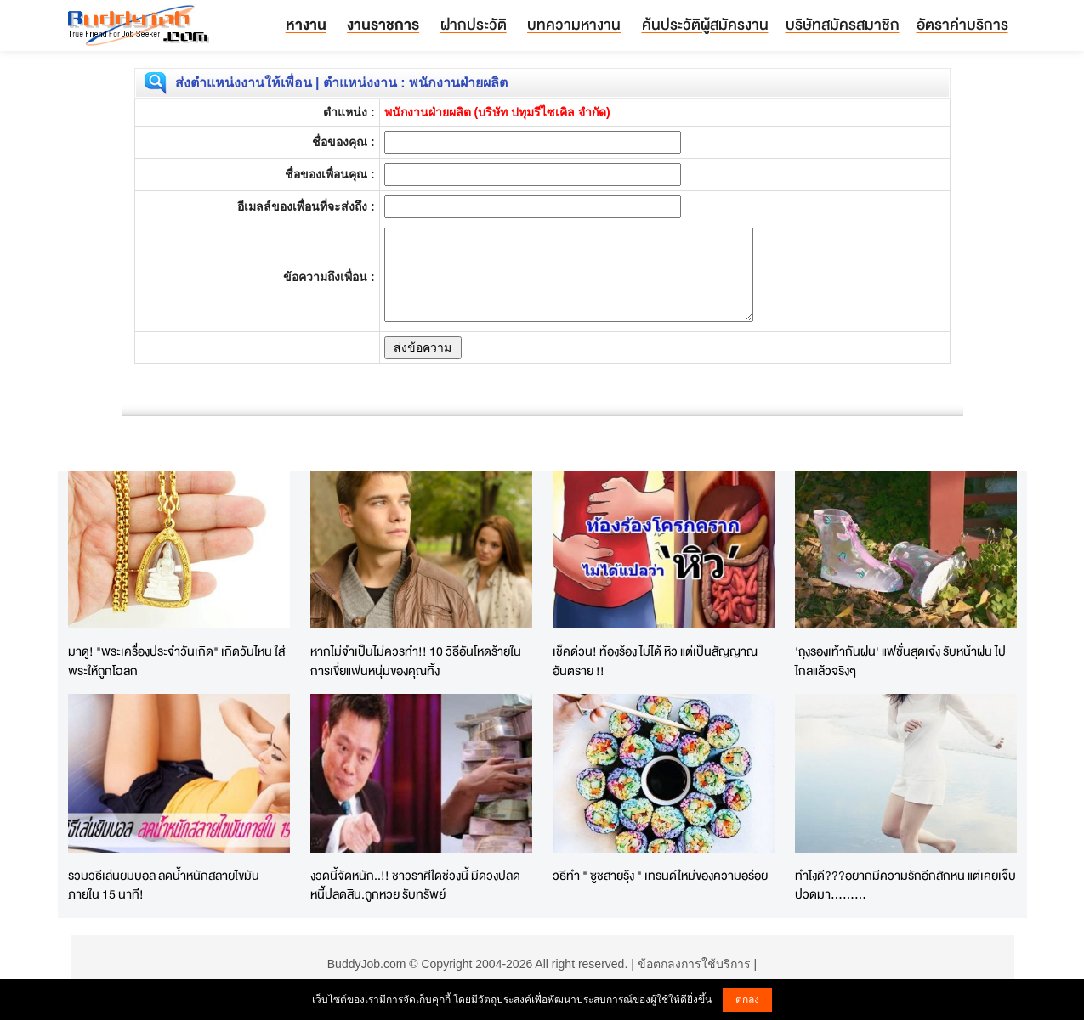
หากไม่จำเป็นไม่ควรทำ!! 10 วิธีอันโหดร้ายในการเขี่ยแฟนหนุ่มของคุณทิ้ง (415, 660)
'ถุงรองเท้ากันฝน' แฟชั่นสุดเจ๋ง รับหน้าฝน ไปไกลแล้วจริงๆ (900, 660)
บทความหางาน (574, 24)
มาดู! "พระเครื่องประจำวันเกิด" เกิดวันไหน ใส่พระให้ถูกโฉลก (176, 660)
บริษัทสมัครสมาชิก (843, 24)
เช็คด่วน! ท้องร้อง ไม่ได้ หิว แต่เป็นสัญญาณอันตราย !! (655, 660)
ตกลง (747, 1000)
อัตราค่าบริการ (962, 24)
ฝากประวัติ (473, 24)
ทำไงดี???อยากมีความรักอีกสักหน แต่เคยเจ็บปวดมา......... (905, 884)
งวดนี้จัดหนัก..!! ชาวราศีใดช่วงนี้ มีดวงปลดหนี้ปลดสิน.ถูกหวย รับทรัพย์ (415, 884)
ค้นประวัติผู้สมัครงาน (705, 24)
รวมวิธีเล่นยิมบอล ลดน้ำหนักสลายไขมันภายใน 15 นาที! (163, 884)
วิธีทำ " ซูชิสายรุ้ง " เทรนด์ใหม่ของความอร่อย (660, 875)
